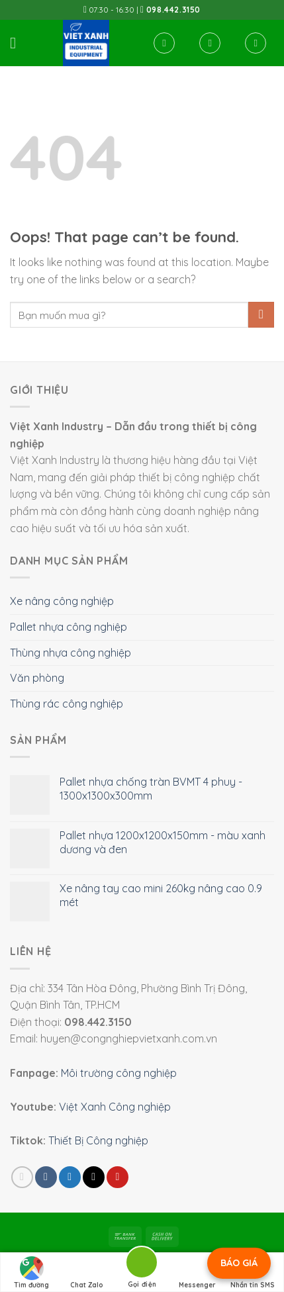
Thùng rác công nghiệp (66, 703)
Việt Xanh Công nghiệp (115, 1106)
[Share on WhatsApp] (22, 1177)
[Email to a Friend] (94, 1177)
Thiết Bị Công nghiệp (98, 1140)
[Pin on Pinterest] (117, 1177)
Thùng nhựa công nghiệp (70, 652)
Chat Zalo (86, 1272)
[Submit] (261, 315)
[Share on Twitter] (70, 1177)
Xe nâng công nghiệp (62, 601)
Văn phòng (37, 677)
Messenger (197, 1272)
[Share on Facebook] (46, 1177)
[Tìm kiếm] (164, 43)
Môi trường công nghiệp (119, 1073)
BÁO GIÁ (239, 1263)
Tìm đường (31, 1272)
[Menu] (18, 42)
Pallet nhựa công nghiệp (68, 626)
